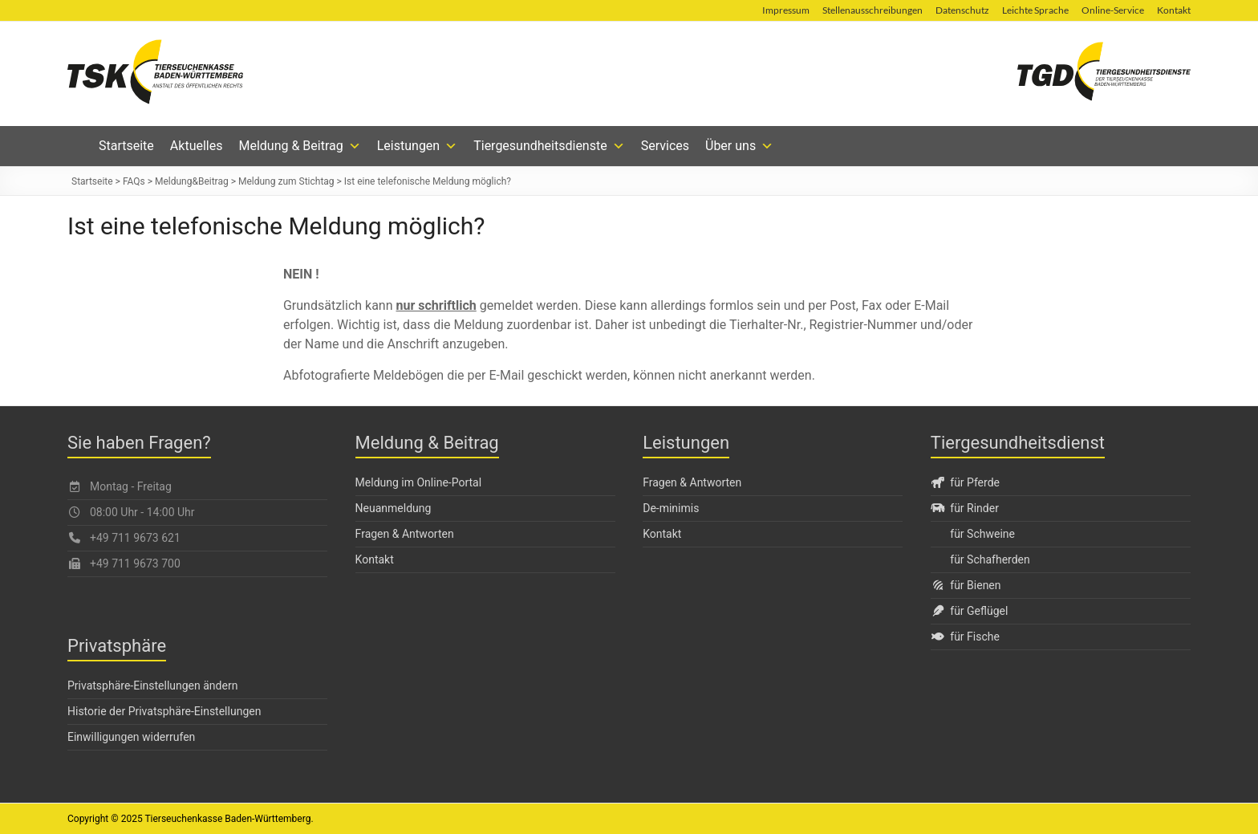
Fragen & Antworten (404, 533)
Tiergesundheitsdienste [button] (549, 146)
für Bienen (966, 585)
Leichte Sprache (1035, 10)
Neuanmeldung (393, 508)
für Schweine (982, 533)
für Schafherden (989, 559)
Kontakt (1174, 10)
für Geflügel (969, 610)
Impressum (786, 10)
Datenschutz (962, 10)
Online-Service (1112, 10)
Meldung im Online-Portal (418, 482)
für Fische (965, 636)
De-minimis (671, 508)
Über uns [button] (739, 146)
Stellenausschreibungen (872, 10)
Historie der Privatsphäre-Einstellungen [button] (164, 711)
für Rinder (965, 508)
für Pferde (965, 482)
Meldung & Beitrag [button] (299, 146)
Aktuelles (196, 145)
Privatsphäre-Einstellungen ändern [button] (152, 685)
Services (665, 145)
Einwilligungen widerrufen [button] (131, 736)
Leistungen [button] (417, 146)
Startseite (126, 145)
